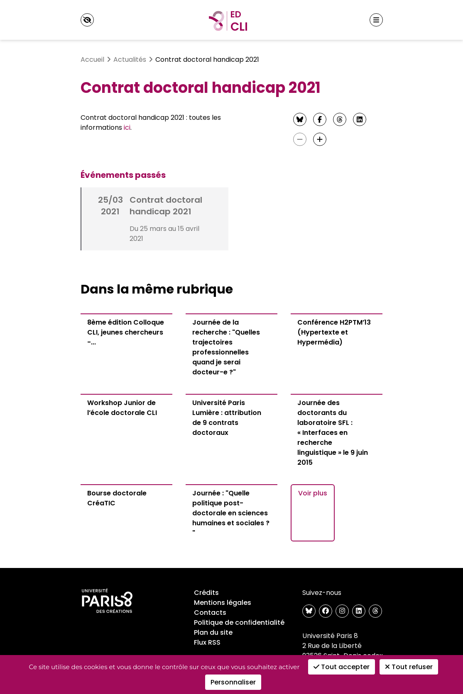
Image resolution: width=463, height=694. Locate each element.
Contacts (210, 612)
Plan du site (213, 632)
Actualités (129, 59)
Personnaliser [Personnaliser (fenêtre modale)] (233, 682)
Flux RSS (207, 642)
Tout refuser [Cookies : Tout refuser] (409, 667)
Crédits (206, 592)
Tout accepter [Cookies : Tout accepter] (342, 667)
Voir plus (312, 493)
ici (127, 127)
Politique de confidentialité (239, 622)
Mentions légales (222, 602)
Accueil (92, 59)
